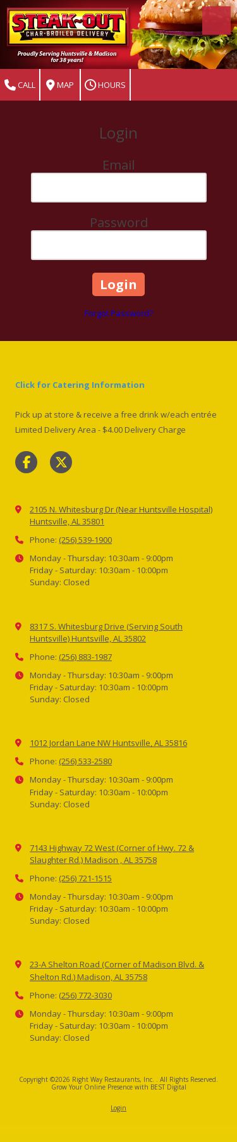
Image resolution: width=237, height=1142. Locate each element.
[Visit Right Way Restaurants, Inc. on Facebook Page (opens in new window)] (26, 462)
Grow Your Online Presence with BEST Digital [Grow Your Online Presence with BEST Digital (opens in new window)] (118, 1087)
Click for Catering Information (80, 384)
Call (19, 85)
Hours (105, 85)
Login (118, 1107)
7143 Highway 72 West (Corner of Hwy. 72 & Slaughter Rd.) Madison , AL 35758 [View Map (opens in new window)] (112, 854)
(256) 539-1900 (85, 539)
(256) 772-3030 (85, 995)
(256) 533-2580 (85, 761)
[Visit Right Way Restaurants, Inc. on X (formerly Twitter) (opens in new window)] (61, 462)
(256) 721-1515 (85, 878)
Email (118, 164)
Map (60, 85)
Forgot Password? (119, 313)
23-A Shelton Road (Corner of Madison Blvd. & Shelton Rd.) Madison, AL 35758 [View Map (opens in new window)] (117, 970)
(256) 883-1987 (85, 656)
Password (119, 222)
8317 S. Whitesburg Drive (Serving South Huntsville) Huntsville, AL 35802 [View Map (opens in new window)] (106, 632)
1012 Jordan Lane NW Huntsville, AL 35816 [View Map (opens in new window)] (108, 742)
